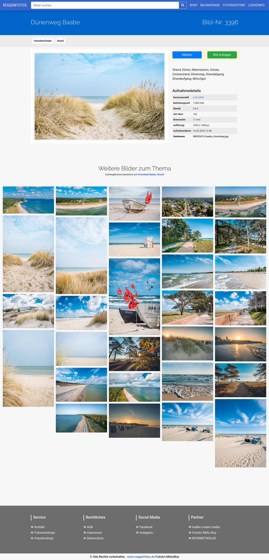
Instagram (144, 532)
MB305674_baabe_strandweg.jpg (210, 136)
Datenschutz (94, 538)
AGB (88, 527)
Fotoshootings (42, 538)
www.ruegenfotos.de (141, 557)
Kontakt (38, 527)
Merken (187, 55)
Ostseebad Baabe (43, 41)
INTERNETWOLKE (202, 538)
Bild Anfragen (222, 55)
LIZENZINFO (256, 5)
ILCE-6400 (198, 97)
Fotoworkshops (43, 532)
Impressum (93, 532)
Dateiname (179, 136)
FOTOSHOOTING (234, 5)
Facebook (144, 527)
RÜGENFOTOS (15, 5)
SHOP (193, 5)
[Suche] (105, 5)
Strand (60, 41)
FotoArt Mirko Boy (202, 532)
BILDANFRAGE (210, 5)
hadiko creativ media (204, 527)
